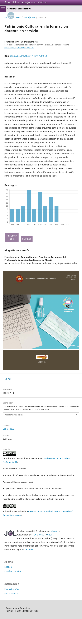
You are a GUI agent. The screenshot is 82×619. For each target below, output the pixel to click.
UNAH (42, 534)
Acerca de (28, 549)
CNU (36, 534)
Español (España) (12, 571)
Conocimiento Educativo (19, 8)
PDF (9, 379)
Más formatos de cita (14, 414)
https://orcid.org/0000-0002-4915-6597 (19, 48)
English (8, 566)
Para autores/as (11, 593)
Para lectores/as (11, 589)
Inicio (6, 17)
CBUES (50, 534)
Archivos (16, 17)
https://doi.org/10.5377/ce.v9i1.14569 (28, 55)
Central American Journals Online (26, 2)
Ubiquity (55, 531)
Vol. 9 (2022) (29, 17)
